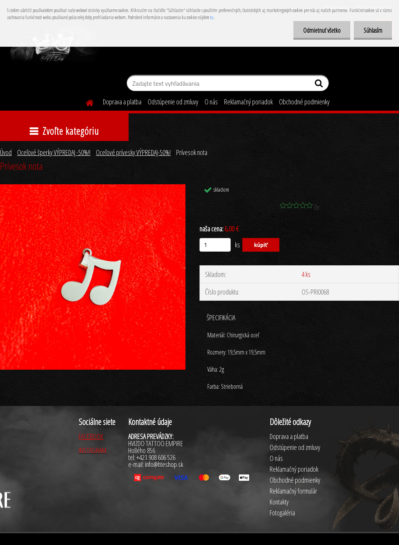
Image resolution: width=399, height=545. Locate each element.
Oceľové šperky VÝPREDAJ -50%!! (53, 152)
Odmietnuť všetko (322, 30)
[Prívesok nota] (92, 187)
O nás (211, 101)
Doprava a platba (122, 101)
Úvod (6, 152)
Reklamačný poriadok (248, 101)
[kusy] (215, 245)
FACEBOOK (91, 436)
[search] (319, 85)
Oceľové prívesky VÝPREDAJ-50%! (133, 152)
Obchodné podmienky (304, 101)
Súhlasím (373, 30)
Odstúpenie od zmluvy (173, 101)
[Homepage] (85, 102)
